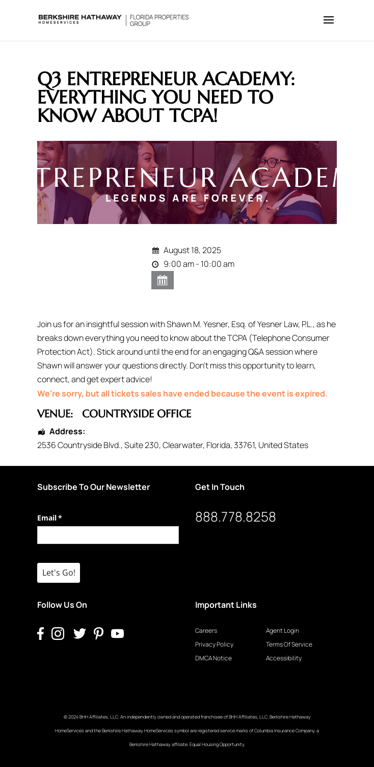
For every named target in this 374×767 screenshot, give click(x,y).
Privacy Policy (214, 644)
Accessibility (284, 658)
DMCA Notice (213, 658)
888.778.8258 (235, 516)
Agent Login (282, 630)
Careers (206, 630)
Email (64, 518)
